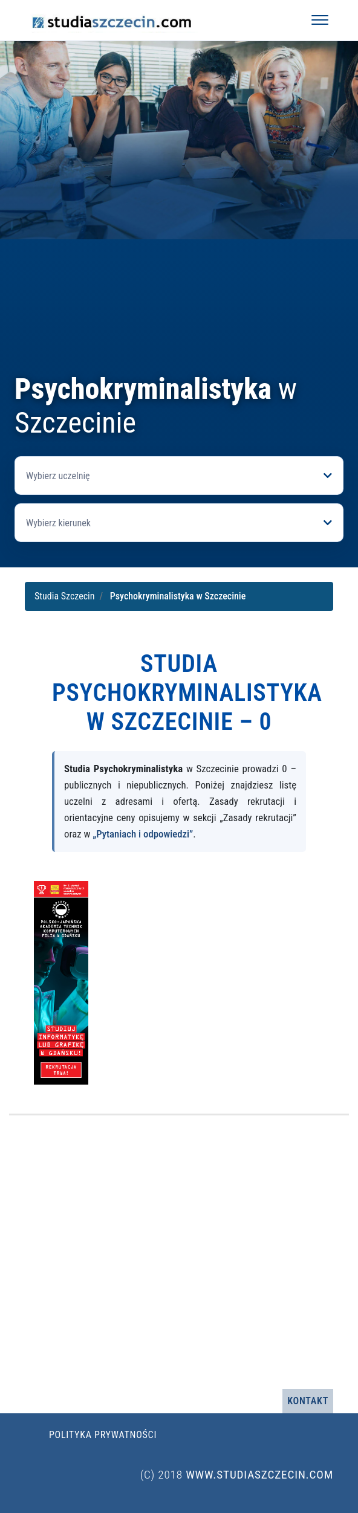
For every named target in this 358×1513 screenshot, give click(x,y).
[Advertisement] (179, 281)
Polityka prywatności (103, 1434)
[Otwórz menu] (320, 20)
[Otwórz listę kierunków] (179, 522)
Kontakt (307, 1401)
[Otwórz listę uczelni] (179, 475)
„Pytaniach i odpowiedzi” (143, 834)
